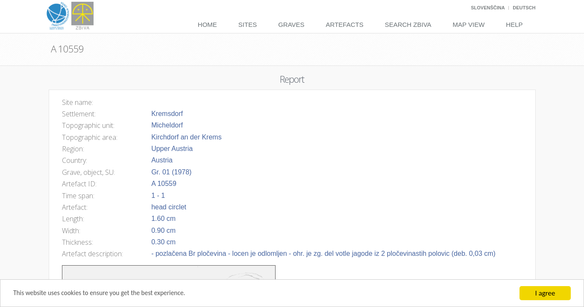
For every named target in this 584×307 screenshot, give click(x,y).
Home (207, 24)
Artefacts (345, 24)
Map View (469, 24)
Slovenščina (488, 7)
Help (514, 24)
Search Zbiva (408, 24)
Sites (247, 24)
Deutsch (524, 7)
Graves (291, 24)
